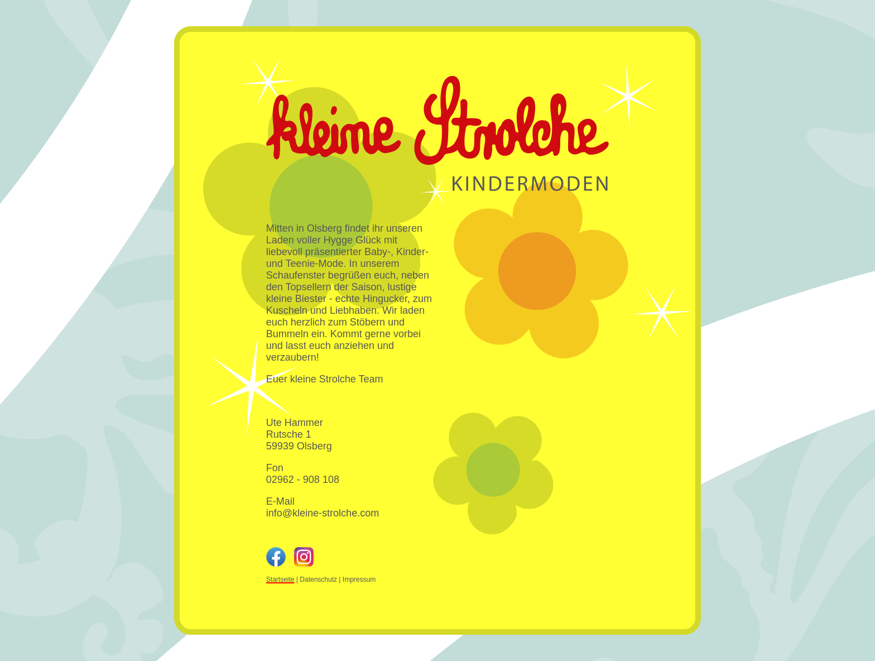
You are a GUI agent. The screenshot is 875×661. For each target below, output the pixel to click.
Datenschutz (318, 579)
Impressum (359, 579)
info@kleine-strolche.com (322, 513)
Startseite (280, 579)
